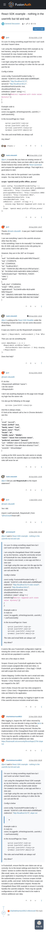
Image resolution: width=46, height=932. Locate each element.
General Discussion (12, 24)
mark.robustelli (11, 155)
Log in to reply (38, 29)
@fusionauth (7, 516)
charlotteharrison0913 (14, 716)
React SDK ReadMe (26, 320)
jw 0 (7, 38)
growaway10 (10, 532)
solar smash (34, 585)
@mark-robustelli (14, 231)
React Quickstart (35, 165)
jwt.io (39, 723)
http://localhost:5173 (18, 81)
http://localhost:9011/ (18, 84)
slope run (33, 813)
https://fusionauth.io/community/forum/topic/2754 (19, 741)
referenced (31, 911)
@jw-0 (3, 160)
